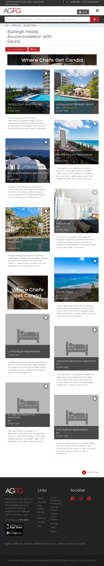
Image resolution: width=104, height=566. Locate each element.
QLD (7, 25)
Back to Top (90, 472)
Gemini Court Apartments (24, 104)
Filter (34, 49)
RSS (39, 526)
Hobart (70, 543)
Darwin (52, 543)
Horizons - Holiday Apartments (19, 240)
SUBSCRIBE (75, 2)
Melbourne (18, 543)
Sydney (8, 543)
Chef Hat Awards (12, 4)
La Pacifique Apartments (23, 351)
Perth (45, 543)
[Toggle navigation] (97, 10)
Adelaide (38, 543)
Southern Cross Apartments (74, 154)
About (40, 498)
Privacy (82, 560)
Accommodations (16, 49)
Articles (53, 531)
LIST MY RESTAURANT (90, 2)
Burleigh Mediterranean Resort (27, 173)
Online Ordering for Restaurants (55, 501)
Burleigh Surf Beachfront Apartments (21, 416)
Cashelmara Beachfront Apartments (76, 361)
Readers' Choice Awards (54, 517)
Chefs (52, 527)
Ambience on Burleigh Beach (75, 104)
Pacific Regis (64, 291)
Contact (41, 522)
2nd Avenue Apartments (72, 429)
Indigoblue (63, 223)
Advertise (42, 502)
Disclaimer (91, 560)
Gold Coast (16, 25)
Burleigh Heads (30, 25)
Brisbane (28, 543)
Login (83, 12)
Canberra (61, 543)
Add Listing (40, 507)
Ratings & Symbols (42, 515)
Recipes (53, 523)
